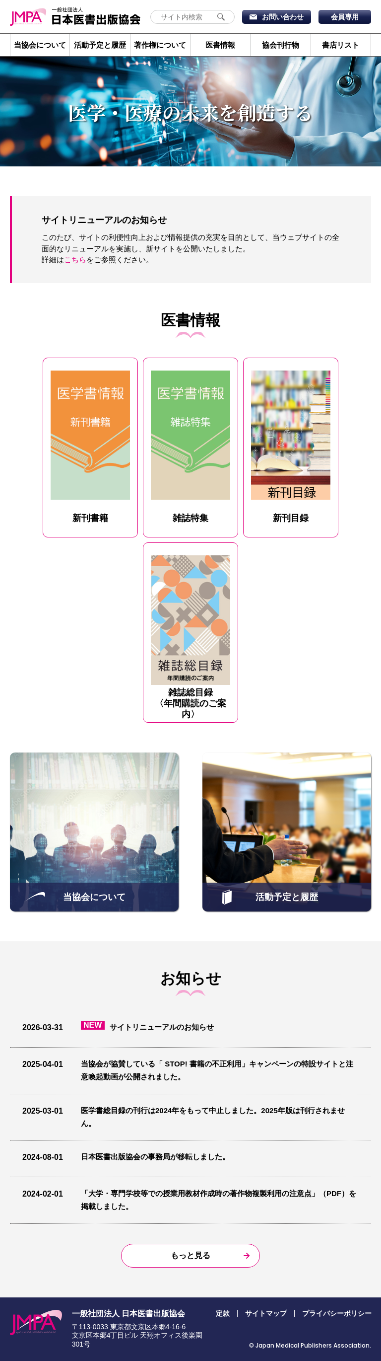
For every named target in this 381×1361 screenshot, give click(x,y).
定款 (223, 1313)
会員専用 (345, 17)
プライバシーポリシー (337, 1313)
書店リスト (340, 45)
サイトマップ (266, 1313)
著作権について (160, 45)
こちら (75, 259)
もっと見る (190, 1255)
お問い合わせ (283, 17)
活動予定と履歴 (100, 45)
